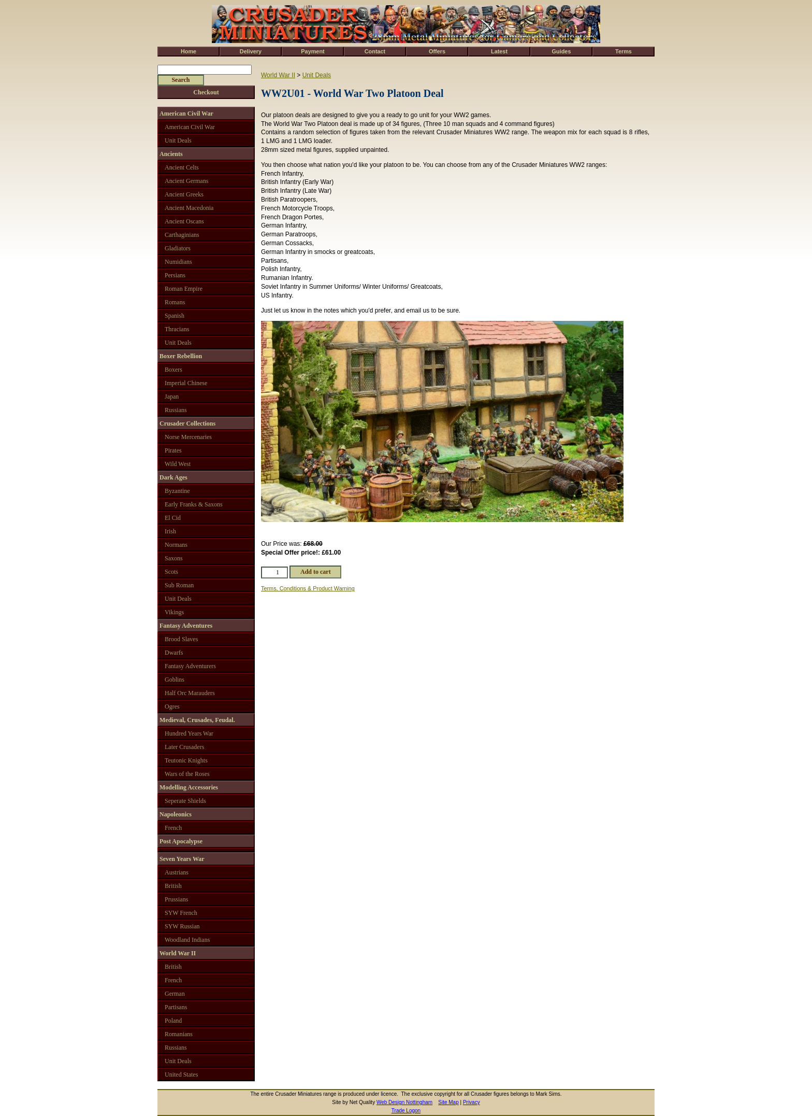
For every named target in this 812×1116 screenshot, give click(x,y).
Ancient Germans (186, 181)
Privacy (471, 1102)
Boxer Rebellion (181, 356)
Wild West (178, 464)
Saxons (174, 558)
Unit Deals (316, 75)
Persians (175, 275)
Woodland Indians (187, 939)
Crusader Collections (187, 423)
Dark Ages (173, 477)
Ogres (172, 706)
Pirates (173, 450)
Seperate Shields (185, 800)
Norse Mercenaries (188, 437)
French (173, 827)
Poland (173, 1020)
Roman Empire (183, 288)
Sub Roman (179, 585)
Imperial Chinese (186, 383)
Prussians (176, 899)
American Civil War (186, 113)
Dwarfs (174, 652)
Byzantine (177, 491)
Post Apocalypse (181, 841)
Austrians (177, 872)
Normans (176, 544)
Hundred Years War (189, 733)
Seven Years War (182, 859)
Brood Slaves (181, 639)
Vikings (174, 612)
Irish (170, 531)
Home (188, 51)
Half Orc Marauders (190, 693)
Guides (561, 51)
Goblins (174, 679)
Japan (172, 396)
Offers (437, 51)
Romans (175, 302)
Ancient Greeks (184, 194)
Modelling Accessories (189, 787)
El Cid (173, 517)
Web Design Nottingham (404, 1102)
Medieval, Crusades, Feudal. (197, 720)
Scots (171, 571)
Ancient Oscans (184, 221)
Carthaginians (182, 234)
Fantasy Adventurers (190, 666)
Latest (499, 51)
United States (181, 1074)
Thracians (177, 329)
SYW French (181, 912)
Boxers (173, 369)
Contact (375, 51)
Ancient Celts (182, 167)
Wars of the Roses (187, 774)
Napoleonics (176, 814)
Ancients (171, 154)
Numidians (178, 261)
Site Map (448, 1102)
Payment (312, 51)
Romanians (179, 1034)
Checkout (206, 92)
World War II (278, 75)
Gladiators (178, 248)
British (173, 885)
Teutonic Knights (186, 760)
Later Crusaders (184, 747)
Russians (176, 410)
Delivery (251, 51)
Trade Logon (406, 1110)
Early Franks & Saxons (194, 504)
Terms (623, 51)
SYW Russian (182, 926)
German (175, 993)
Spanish (174, 315)
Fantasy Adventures (186, 625)
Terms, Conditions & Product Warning (308, 588)
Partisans (176, 1007)
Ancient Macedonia (189, 207)
